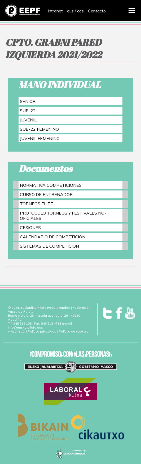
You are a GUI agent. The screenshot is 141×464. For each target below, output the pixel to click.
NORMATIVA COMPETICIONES (51, 185)
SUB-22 (28, 110)
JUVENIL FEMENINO (40, 138)
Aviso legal (16, 331)
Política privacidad (42, 331)
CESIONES (30, 227)
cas (80, 10)
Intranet (55, 10)
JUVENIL (28, 119)
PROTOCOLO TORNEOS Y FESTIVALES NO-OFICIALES (63, 215)
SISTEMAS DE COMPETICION (49, 246)
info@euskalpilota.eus (25, 327)
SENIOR (28, 101)
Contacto (97, 10)
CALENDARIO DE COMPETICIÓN (52, 236)
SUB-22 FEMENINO (39, 129)
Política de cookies (73, 331)
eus (70, 10)
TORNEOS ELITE (36, 203)
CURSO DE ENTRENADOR (46, 194)
